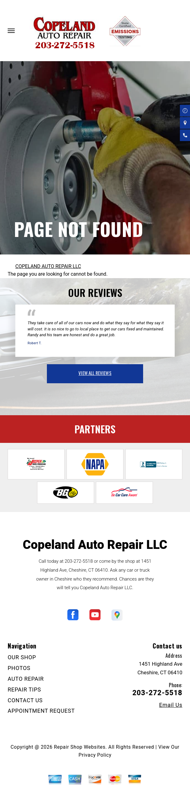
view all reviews (94, 372)
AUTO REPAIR (26, 679)
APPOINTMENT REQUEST (41, 710)
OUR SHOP (22, 657)
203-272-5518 (79, 561)
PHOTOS (19, 668)
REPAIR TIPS (24, 689)
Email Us (170, 705)
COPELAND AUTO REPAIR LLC (48, 266)
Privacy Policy (94, 755)
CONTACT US (25, 700)
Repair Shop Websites (79, 747)
